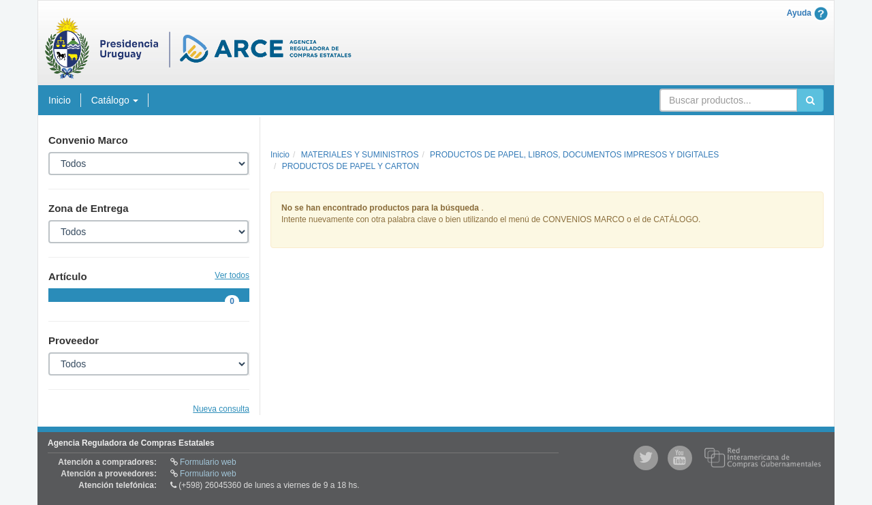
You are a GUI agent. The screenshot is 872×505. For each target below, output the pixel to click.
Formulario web (208, 462)
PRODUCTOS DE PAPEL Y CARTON (351, 166)
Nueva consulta (221, 409)
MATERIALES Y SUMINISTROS (360, 154)
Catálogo (114, 100)
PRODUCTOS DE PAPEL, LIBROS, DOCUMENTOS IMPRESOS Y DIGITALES (574, 154)
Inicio (59, 100)
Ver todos (232, 275)
